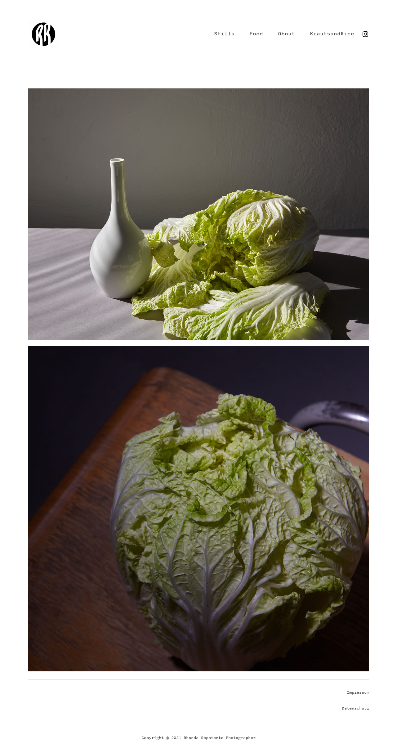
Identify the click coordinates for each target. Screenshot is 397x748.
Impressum (358, 692)
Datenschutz (355, 708)
